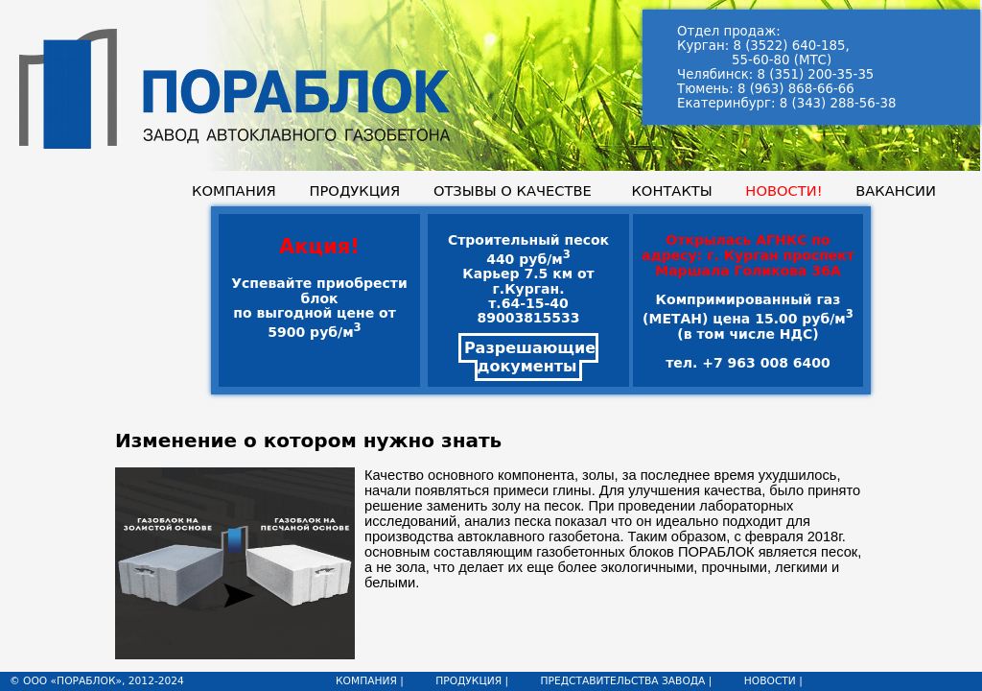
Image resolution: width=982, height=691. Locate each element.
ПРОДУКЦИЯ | (471, 681)
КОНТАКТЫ (671, 190)
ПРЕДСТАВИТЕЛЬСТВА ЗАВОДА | (626, 681)
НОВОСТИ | (773, 681)
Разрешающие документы (530, 357)
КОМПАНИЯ (234, 190)
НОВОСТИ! (783, 190)
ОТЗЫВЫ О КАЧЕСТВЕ (512, 190)
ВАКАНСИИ (895, 190)
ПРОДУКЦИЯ (354, 190)
